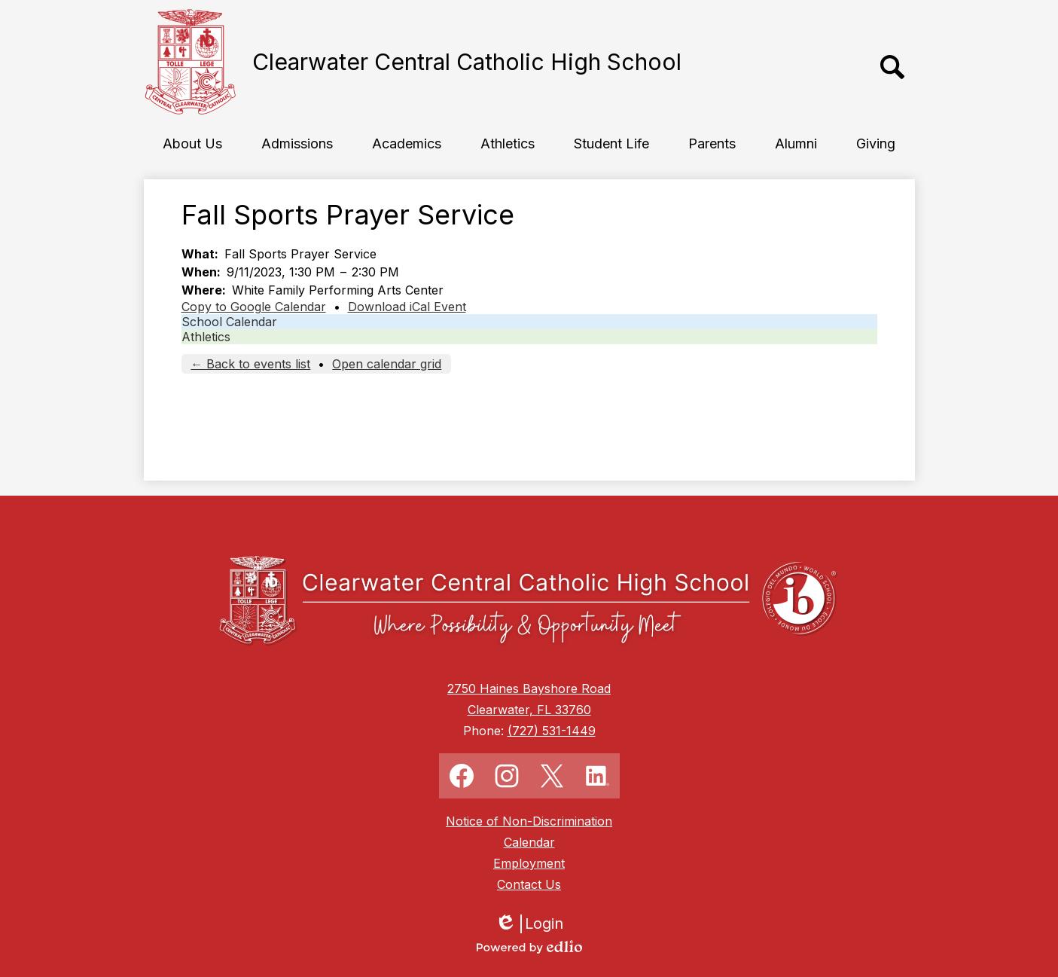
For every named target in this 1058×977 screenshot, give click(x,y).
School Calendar (229, 321)
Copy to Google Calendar (253, 306)
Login (529, 923)
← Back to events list (250, 363)
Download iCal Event (407, 306)
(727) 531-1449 (552, 730)
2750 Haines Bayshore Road (529, 688)
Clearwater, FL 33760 (529, 709)
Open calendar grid (386, 363)
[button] (192, 143)
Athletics (205, 336)
